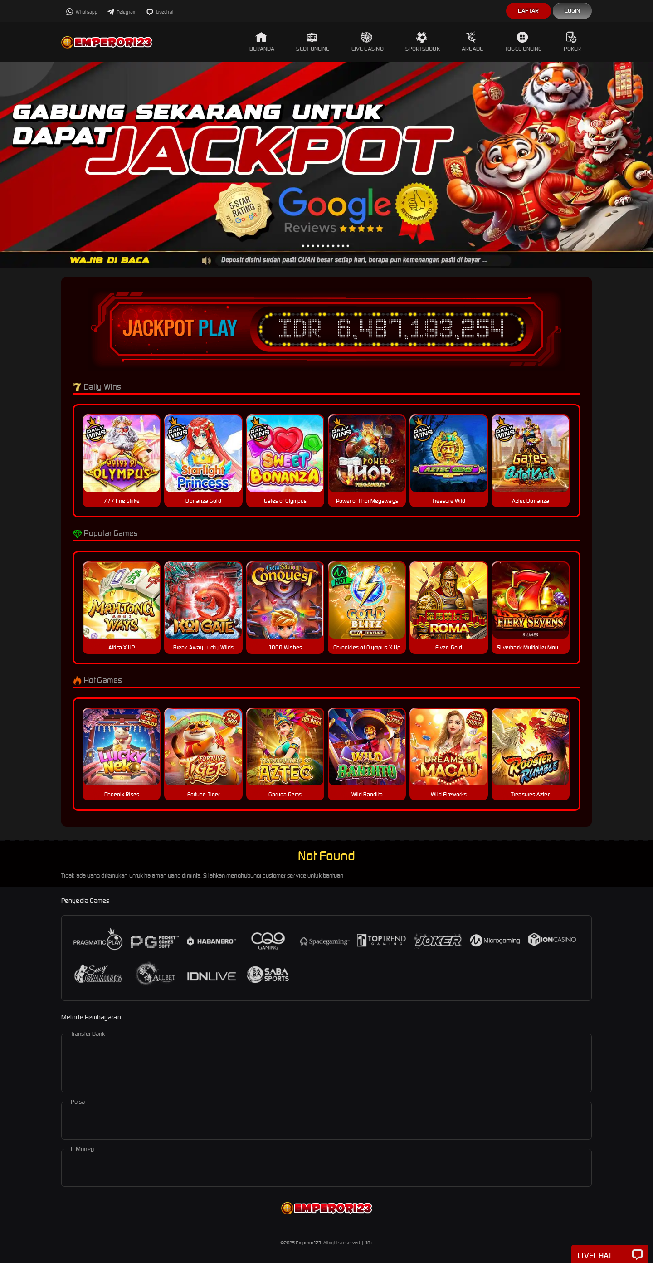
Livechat (160, 12)
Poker (572, 42)
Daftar (528, 11)
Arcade (472, 42)
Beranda (262, 42)
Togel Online (523, 42)
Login (572, 11)
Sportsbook (422, 42)
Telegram (121, 12)
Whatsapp (81, 12)
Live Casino (367, 42)
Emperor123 (308, 1243)
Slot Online (312, 42)
